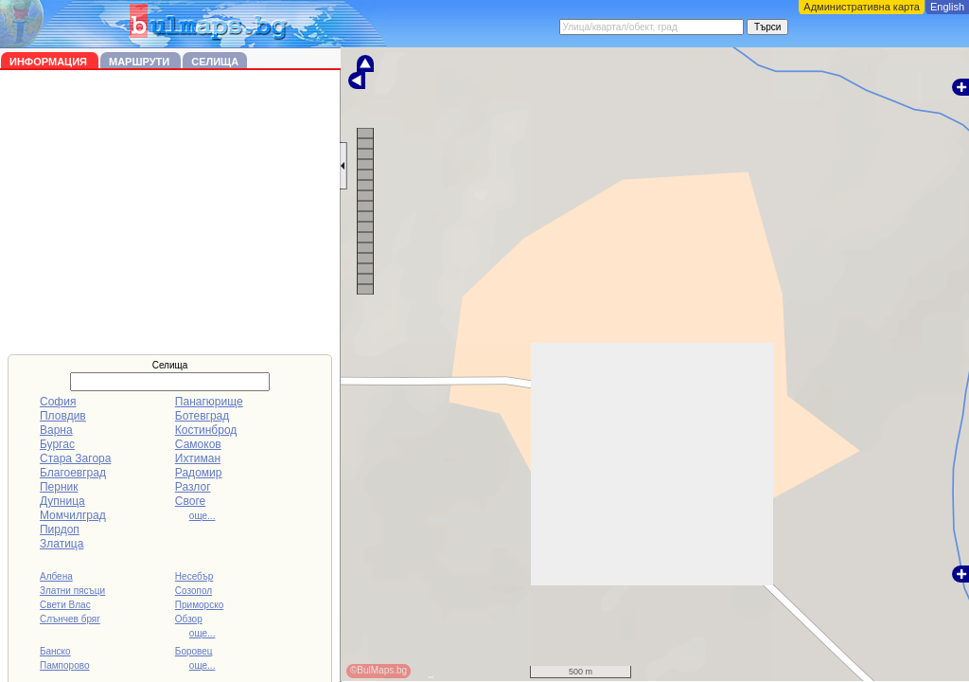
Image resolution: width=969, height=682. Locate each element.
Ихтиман (197, 458)
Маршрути (140, 61)
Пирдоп (59, 529)
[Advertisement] (170, 212)
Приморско (199, 605)
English (947, 6)
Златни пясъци (72, 590)
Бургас (57, 444)
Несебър (194, 576)
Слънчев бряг (70, 619)
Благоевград (73, 472)
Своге (190, 501)
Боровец (194, 651)
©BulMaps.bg (378, 670)
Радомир (198, 472)
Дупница (62, 501)
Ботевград (202, 415)
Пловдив (63, 415)
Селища (214, 61)
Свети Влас (65, 605)
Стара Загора (75, 458)
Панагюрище (209, 401)
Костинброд (206, 430)
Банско (55, 651)
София (58, 401)
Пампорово (65, 665)
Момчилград (73, 515)
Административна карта (861, 6)
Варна (56, 430)
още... (202, 516)
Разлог (193, 487)
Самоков (198, 444)
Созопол (193, 590)
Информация (49, 61)
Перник (59, 487)
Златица (61, 543)
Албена (56, 576)
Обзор (189, 619)
